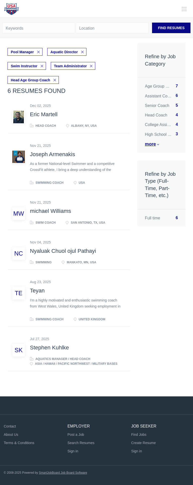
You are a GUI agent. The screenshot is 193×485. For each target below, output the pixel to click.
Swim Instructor (24, 66)
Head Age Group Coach (30, 80)
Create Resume (143, 443)
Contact (10, 426)
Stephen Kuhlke (49, 347)
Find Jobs (139, 435)
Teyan (37, 290)
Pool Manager (22, 52)
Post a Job (75, 435)
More (150, 144)
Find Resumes (171, 28)
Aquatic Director (64, 52)
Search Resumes (80, 443)
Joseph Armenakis (52, 154)
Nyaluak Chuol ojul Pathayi (63, 251)
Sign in (72, 451)
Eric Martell (44, 114)
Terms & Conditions (19, 443)
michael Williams (50, 211)
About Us (11, 435)
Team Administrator (70, 66)
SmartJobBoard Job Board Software (63, 472)
